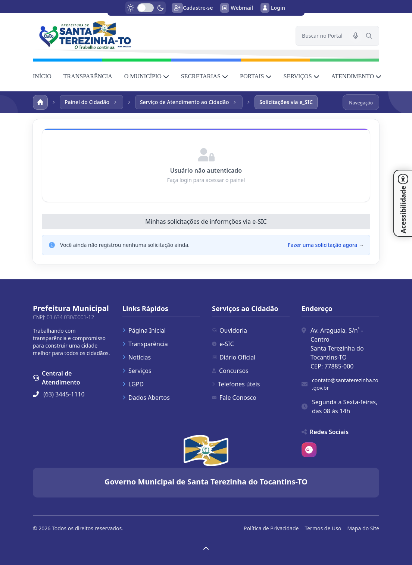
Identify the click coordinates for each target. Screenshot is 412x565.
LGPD (133, 384)
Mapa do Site (363, 528)
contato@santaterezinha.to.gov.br (345, 384)
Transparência (145, 344)
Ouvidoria (229, 330)
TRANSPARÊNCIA (87, 76)
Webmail (236, 8)
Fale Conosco (234, 397)
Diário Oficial (233, 357)
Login (272, 8)
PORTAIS (255, 76)
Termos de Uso (323, 528)
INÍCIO (42, 76)
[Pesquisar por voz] (355, 36)
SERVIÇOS (301, 76)
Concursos (230, 371)
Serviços (137, 371)
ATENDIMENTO (356, 76)
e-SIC (223, 344)
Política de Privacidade (271, 528)
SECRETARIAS (204, 76)
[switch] (145, 7)
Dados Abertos (146, 397)
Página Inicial (144, 330)
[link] (159, 35)
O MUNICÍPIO (146, 76)
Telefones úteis (236, 384)
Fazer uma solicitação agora (322, 244)
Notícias (136, 357)
